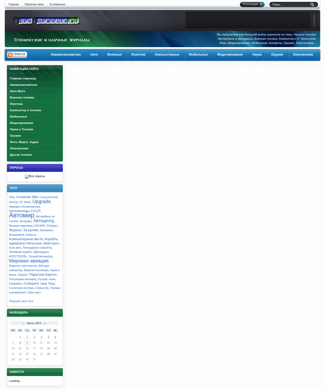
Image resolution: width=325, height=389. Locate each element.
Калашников (16, 234)
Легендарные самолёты (37, 247)
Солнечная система (21, 288)
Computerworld (48, 197)
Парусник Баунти (42, 274)
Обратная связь (34, 4)
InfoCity (13, 202)
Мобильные (18, 116)
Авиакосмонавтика (23, 84)
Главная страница (23, 78)
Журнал (15, 230)
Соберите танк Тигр (39, 283)
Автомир (21, 215)
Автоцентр (43, 220)
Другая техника (21, 154)
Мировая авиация (29, 260)
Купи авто (15, 247)
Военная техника (22, 97)
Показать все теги (21, 301)
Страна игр (42, 288)
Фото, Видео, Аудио (24, 142)
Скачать (15, 283)
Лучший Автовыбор (40, 256)
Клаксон (31, 234)
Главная (13, 4)
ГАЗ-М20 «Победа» (46, 225)
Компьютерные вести (26, 239)
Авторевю (26, 221)
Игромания (46, 230)
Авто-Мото (17, 91)
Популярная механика (22, 279)
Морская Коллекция (36, 270)
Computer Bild (27, 197)
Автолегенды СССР (25, 211)
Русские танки (46, 279)
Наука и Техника (21, 129)
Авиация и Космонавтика (24, 206)
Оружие (15, 135)
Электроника (19, 148)
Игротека (16, 103)
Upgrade (41, 201)
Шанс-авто (34, 292)
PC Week (25, 202)
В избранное (57, 4)
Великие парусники (21, 225)
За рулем (30, 230)
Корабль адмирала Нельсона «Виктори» (34, 241)
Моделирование (21, 122)
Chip (12, 197)
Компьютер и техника (25, 110)
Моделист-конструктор (23, 265)
